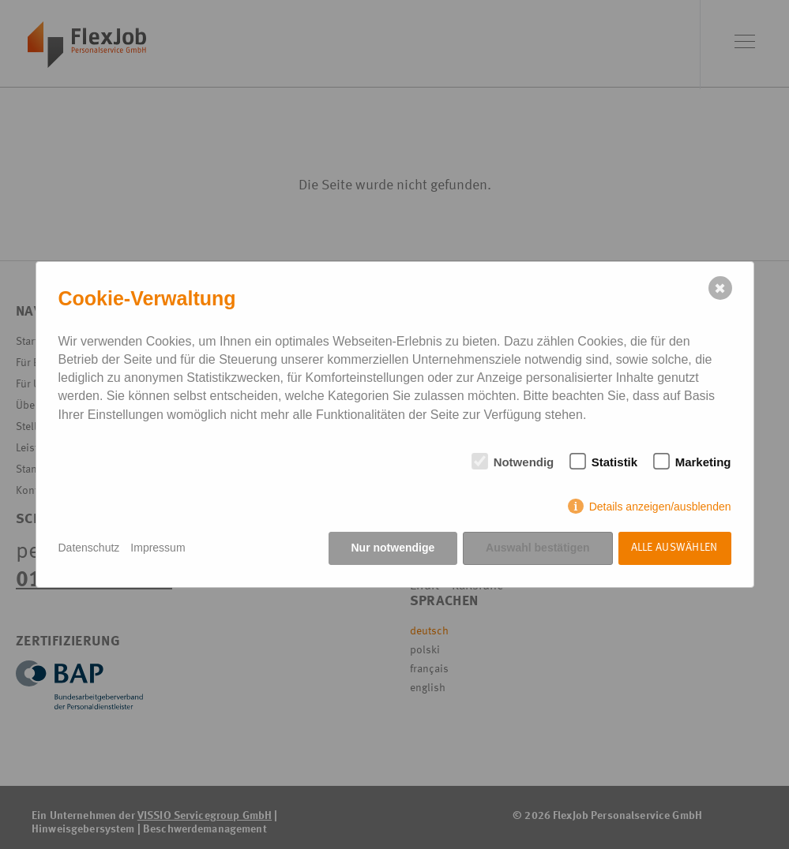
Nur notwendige (392, 547)
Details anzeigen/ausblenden (660, 506)
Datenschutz (89, 547)
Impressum (157, 547)
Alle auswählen (674, 547)
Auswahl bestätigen (537, 547)
